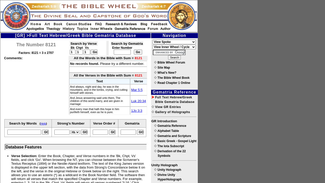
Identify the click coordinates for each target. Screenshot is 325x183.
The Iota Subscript (169, 146)
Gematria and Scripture (172, 136)
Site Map (162, 67)
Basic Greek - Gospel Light (175, 141)
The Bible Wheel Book (171, 78)
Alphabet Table (166, 131)
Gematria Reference (170, 126)
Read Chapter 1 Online (172, 83)
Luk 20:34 (138, 101)
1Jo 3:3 (136, 111)
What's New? (165, 72)
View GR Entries (166, 107)
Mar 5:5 (136, 90)
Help (43, 123)
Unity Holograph (167, 170)
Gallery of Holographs (171, 112)
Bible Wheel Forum (169, 62)
